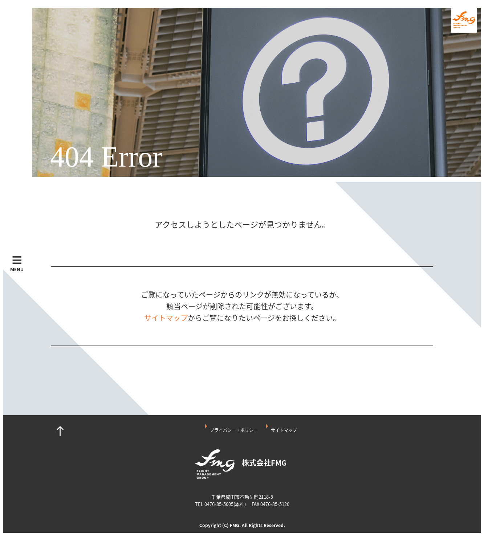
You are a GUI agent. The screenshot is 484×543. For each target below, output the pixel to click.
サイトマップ (166, 318)
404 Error (106, 157)
